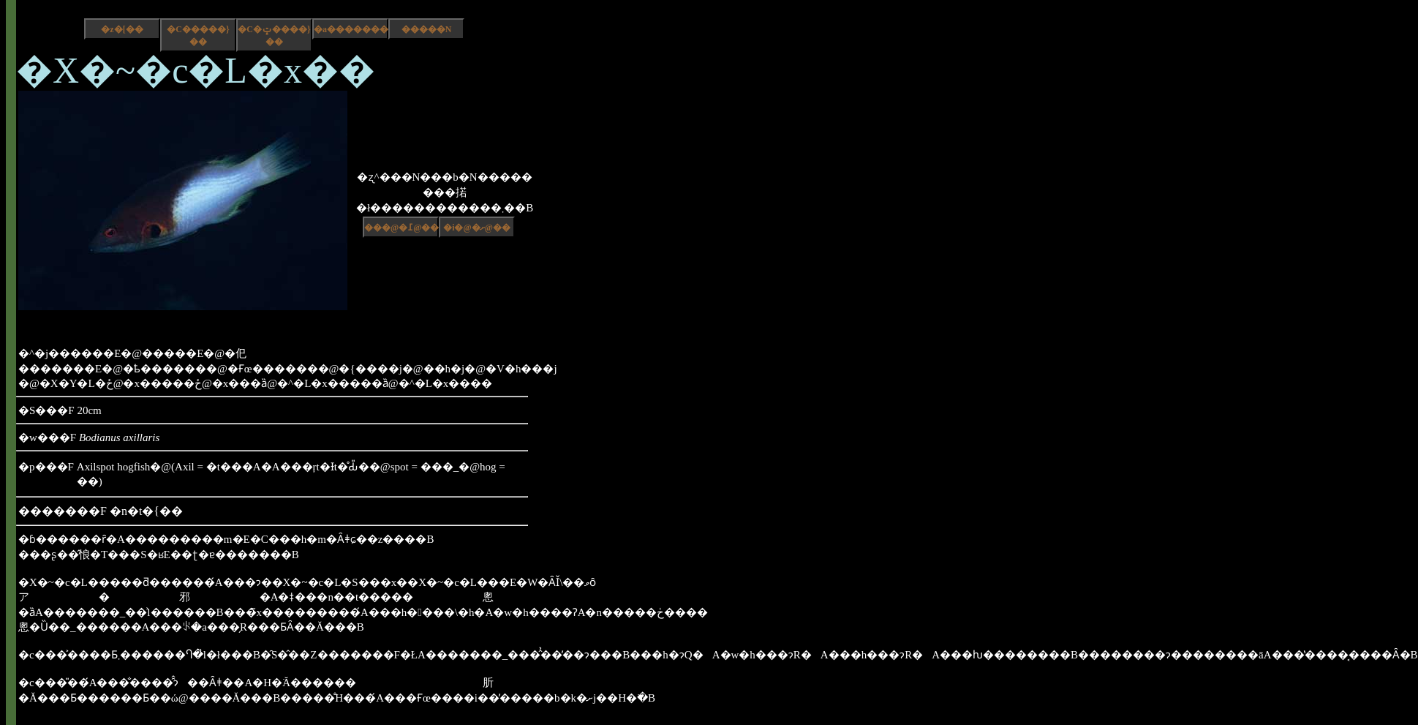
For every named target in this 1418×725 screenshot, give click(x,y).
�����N (426, 29)
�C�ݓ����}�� (274, 35)
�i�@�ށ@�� (476, 227)
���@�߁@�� (401, 227)
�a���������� (351, 29)
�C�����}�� (198, 35)
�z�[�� (122, 29)
